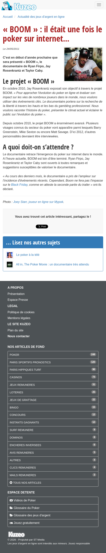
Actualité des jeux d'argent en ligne (41, 16)
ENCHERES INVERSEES (25, 445)
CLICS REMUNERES (23, 467)
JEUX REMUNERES (22, 384)
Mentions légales (19, 318)
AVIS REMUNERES (22, 452)
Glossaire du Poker (26, 508)
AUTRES (15, 460)
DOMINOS (16, 437)
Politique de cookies (21, 312)
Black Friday (19, 184)
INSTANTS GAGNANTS (24, 422)
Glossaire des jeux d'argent (32, 515)
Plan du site (15, 330)
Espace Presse (18, 299)
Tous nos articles (27, 482)
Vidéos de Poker (24, 500)
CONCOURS (18, 414)
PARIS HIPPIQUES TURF (25, 369)
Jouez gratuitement (26, 522)
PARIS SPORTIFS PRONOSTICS (30, 362)
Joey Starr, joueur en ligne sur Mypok (38, 201)
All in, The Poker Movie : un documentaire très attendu (52, 264)
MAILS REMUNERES (23, 475)
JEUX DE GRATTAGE (23, 399)
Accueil (8, 16)
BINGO (14, 407)
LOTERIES (16, 392)
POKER (14, 354)
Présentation (16, 293)
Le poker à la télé (27, 254)
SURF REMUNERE (22, 430)
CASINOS (16, 377)
